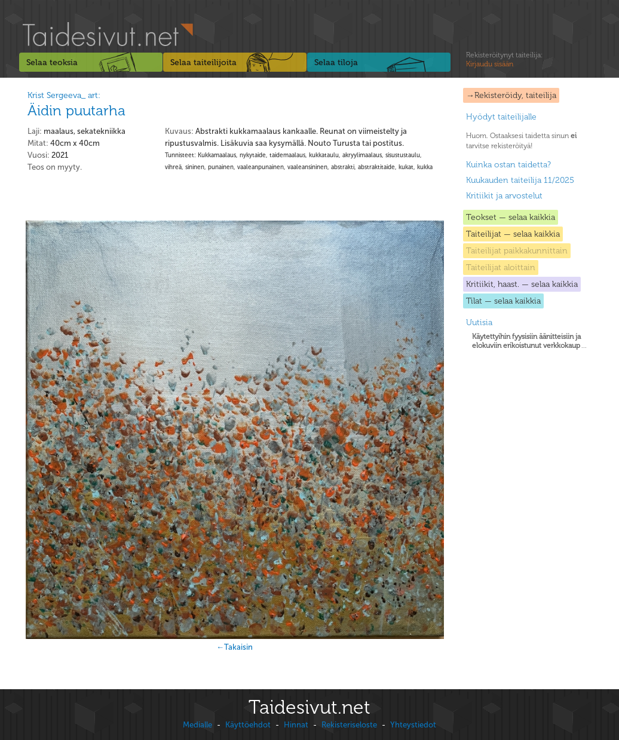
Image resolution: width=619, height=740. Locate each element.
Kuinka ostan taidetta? (508, 165)
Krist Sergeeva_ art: (63, 95)
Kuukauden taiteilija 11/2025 (520, 180)
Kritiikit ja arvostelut (504, 196)
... (529, 341)
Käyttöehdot (248, 724)
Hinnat (296, 724)
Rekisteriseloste (349, 724)
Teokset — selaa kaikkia (510, 217)
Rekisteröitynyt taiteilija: (504, 60)
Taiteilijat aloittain (500, 267)
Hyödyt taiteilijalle (501, 117)
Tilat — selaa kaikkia (503, 301)
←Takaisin (234, 647)
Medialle (197, 724)
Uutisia (479, 322)
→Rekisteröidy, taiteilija (511, 95)
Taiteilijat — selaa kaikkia (513, 234)
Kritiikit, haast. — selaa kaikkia (522, 284)
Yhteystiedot (413, 724)
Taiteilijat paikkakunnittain (517, 251)
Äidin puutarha (76, 110)
